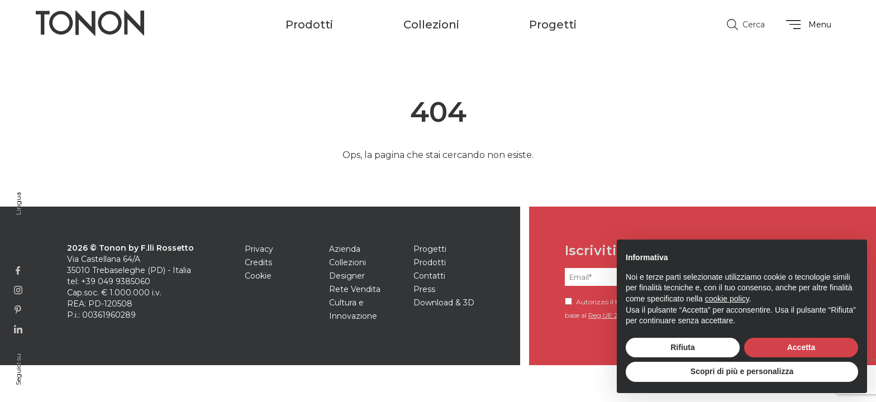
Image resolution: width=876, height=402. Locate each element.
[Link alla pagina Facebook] (18, 270)
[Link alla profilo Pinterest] (18, 309)
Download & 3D (443, 303)
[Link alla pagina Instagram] (18, 290)
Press (424, 289)
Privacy (259, 249)
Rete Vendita (354, 289)
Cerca (746, 24)
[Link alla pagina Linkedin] (18, 329)
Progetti (553, 24)
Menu (807, 25)
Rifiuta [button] (682, 347)
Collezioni (347, 262)
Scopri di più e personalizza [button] (742, 371)
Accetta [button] (801, 347)
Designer (347, 276)
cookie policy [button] (727, 298)
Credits (258, 262)
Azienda (344, 249)
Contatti (429, 276)
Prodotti (429, 262)
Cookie (258, 276)
